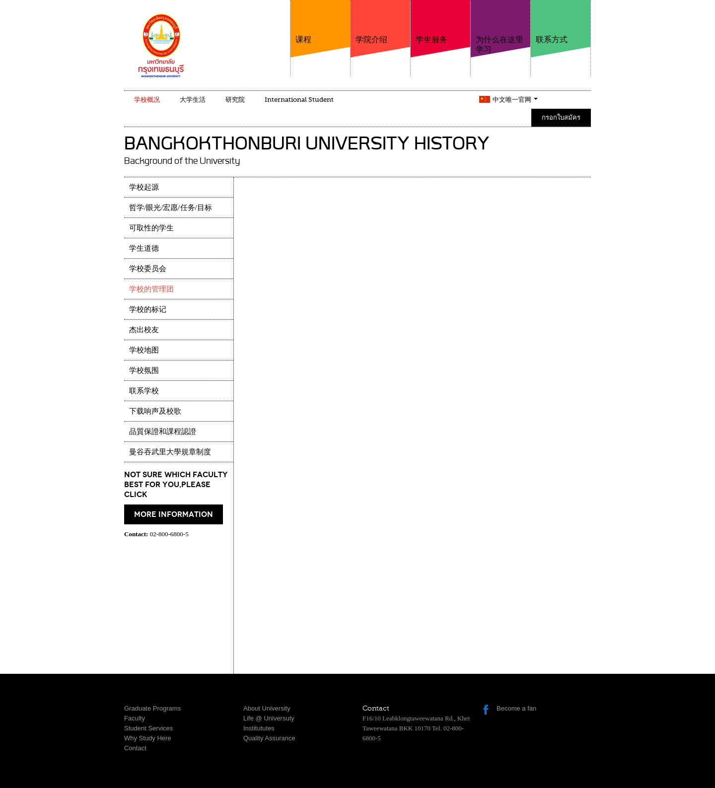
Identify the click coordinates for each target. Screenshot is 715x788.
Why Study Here (147, 738)
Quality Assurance (269, 738)
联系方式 (560, 22)
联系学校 (144, 391)
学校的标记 (147, 309)
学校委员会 (147, 269)
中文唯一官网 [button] (515, 99)
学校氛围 (144, 370)
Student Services (148, 728)
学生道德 (144, 248)
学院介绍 (380, 22)
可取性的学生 (151, 228)
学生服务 (440, 22)
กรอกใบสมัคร (561, 117)
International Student (299, 99)
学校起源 (144, 187)
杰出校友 (144, 330)
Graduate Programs (152, 708)
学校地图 (144, 350)
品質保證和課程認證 (162, 431)
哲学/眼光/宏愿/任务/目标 (170, 208)
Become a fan (516, 708)
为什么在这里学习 (500, 27)
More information (173, 514)
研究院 (235, 99)
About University (266, 708)
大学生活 (193, 99)
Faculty (134, 718)
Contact (135, 748)
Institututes (259, 728)
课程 (320, 22)
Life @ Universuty (268, 718)
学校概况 (147, 99)
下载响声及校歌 (155, 411)
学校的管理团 (151, 289)
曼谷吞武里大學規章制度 (170, 452)
